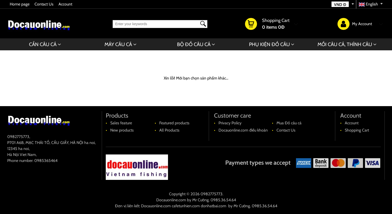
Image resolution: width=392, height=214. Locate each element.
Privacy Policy (230, 123)
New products (122, 130)
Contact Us (44, 4)
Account (65, 4)
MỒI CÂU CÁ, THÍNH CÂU (345, 44)
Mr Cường (200, 200)
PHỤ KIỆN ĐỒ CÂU (269, 44)
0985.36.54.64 (223, 200)
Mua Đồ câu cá (289, 123)
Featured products (174, 123)
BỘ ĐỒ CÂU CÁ (193, 44)
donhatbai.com (213, 206)
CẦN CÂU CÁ (42, 44)
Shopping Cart (357, 130)
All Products (169, 130)
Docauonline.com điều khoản (243, 130)
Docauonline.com (171, 200)
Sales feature (121, 123)
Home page (20, 4)
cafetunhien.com (186, 206)
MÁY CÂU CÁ (118, 44)
